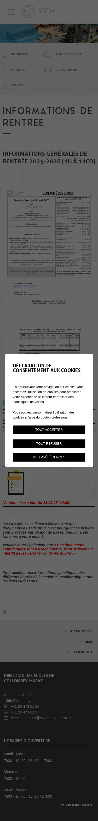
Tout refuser (49, 443)
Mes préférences (49, 457)
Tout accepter (49, 429)
